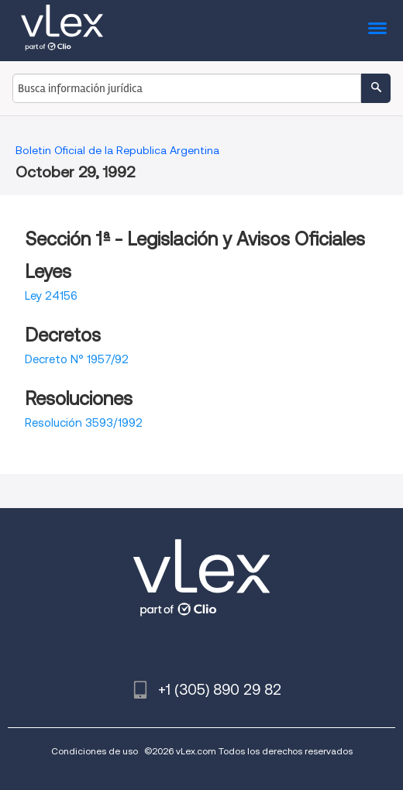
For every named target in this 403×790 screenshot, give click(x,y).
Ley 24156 (51, 296)
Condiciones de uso (94, 751)
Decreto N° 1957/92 (77, 359)
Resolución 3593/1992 (84, 423)
